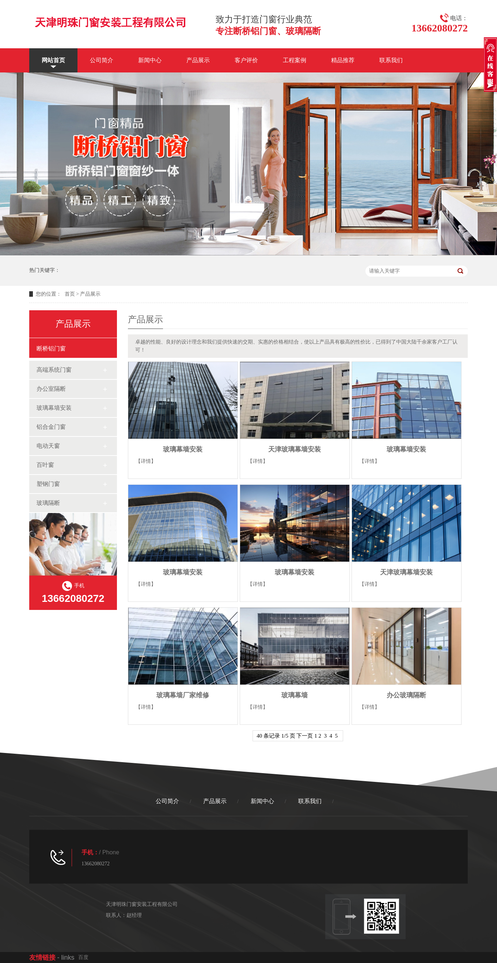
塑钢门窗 (48, 484)
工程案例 (294, 60)
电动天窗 (48, 446)
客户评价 (246, 60)
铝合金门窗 (51, 427)
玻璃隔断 (48, 503)
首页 (70, 294)
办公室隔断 (51, 389)
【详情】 (146, 461)
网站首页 (53, 60)
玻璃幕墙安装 (54, 408)
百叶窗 (45, 465)
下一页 (304, 736)
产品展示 (198, 60)
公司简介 (101, 60)
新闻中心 (150, 60)
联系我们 (391, 60)
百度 (83, 957)
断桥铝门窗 (51, 348)
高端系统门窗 (54, 370)
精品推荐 (342, 60)
